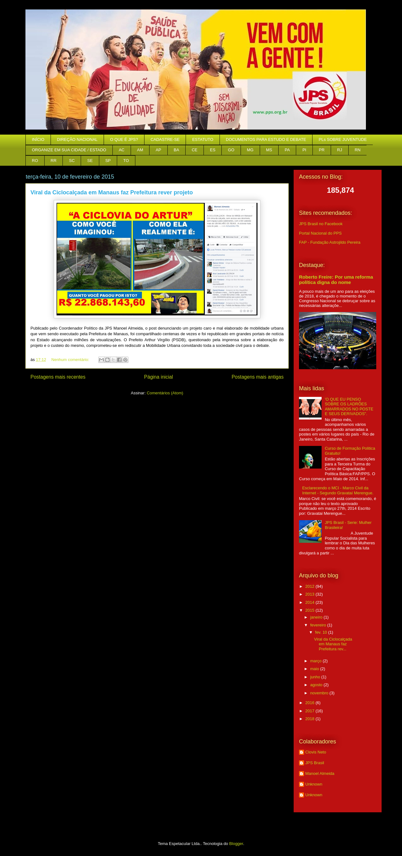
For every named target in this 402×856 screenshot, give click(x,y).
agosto (317, 684)
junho (315, 677)
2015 (310, 610)
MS (269, 149)
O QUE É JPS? (124, 139)
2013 (310, 594)
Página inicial (158, 377)
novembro (319, 693)
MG (250, 149)
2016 (310, 702)
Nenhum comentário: (71, 359)
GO (231, 149)
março (316, 661)
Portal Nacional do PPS (320, 233)
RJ (339, 149)
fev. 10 (321, 632)
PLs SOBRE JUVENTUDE (343, 139)
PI (304, 149)
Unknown (313, 784)
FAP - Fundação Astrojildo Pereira (330, 242)
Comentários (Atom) (165, 393)
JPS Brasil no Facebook (321, 223)
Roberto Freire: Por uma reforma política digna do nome (336, 279)
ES (212, 149)
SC (72, 160)
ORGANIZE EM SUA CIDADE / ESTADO (69, 149)
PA (287, 149)
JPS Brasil (314, 762)
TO (126, 160)
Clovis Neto (315, 752)
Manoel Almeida (319, 773)
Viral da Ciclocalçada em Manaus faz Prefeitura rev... (333, 644)
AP (158, 149)
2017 (310, 711)
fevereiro (318, 625)
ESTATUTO (202, 139)
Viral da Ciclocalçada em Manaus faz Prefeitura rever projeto (111, 192)
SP (108, 160)
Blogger (236, 843)
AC (121, 149)
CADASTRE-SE (164, 139)
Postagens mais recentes (57, 377)
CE (194, 149)
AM (140, 149)
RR (54, 160)
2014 (310, 602)
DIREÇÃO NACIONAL (77, 139)
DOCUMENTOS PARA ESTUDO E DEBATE (266, 139)
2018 (310, 718)
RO (35, 160)
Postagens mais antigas (257, 377)
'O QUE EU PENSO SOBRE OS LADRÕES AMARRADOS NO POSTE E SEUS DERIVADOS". (349, 406)
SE (90, 160)
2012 (310, 586)
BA (176, 149)
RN (358, 149)
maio (315, 668)
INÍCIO (38, 139)
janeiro (317, 617)
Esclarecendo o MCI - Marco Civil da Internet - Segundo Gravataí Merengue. (337, 490)
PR (321, 149)
